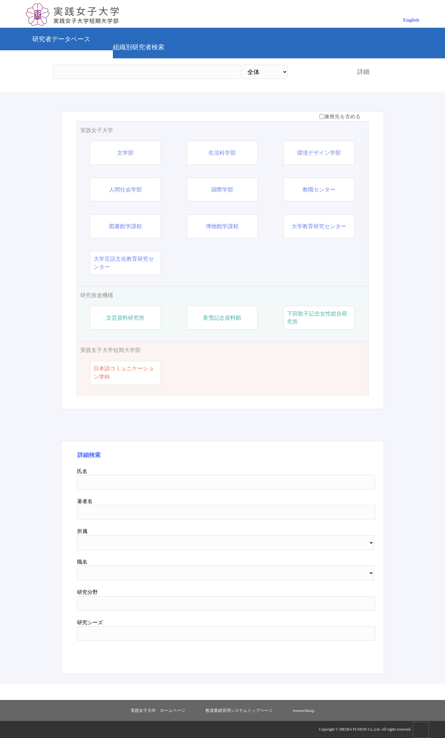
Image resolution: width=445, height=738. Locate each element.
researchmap (303, 710)
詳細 (363, 71)
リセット (346, 654)
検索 (317, 71)
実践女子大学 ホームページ (158, 710)
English (411, 20)
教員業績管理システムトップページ (238, 710)
